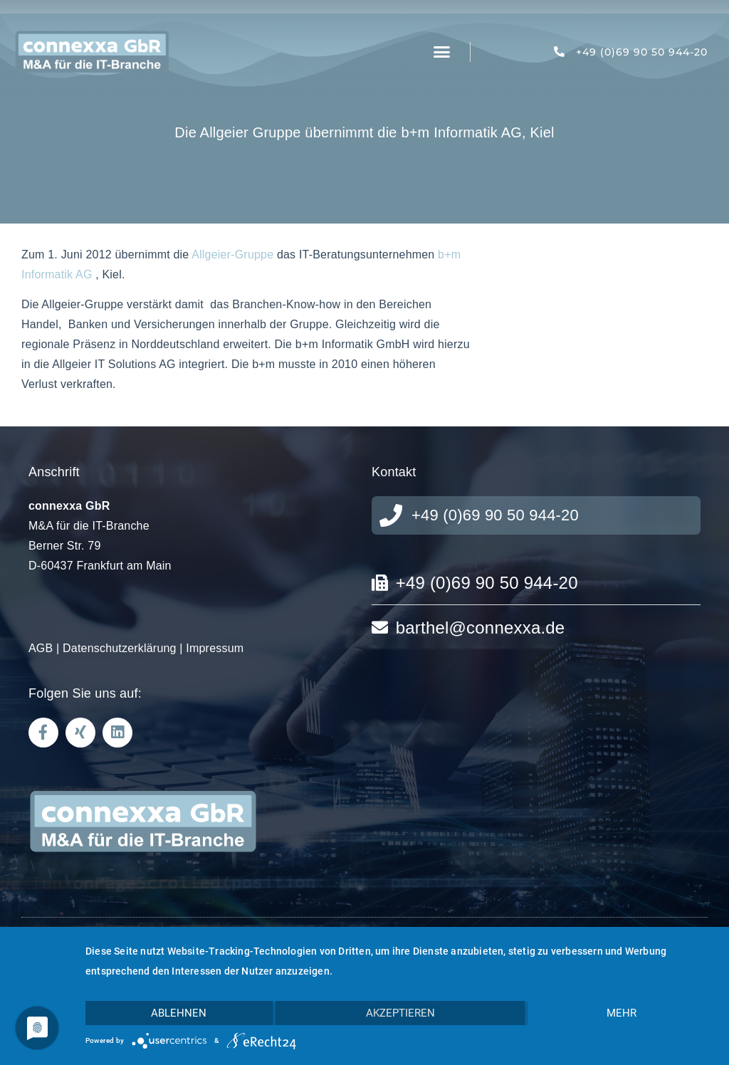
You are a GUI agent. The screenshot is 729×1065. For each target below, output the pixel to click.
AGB (40, 648)
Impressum (214, 648)
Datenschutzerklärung (120, 648)
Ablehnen (178, 1013)
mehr (621, 1013)
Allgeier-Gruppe (232, 254)
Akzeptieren (400, 1013)
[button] (442, 51)
